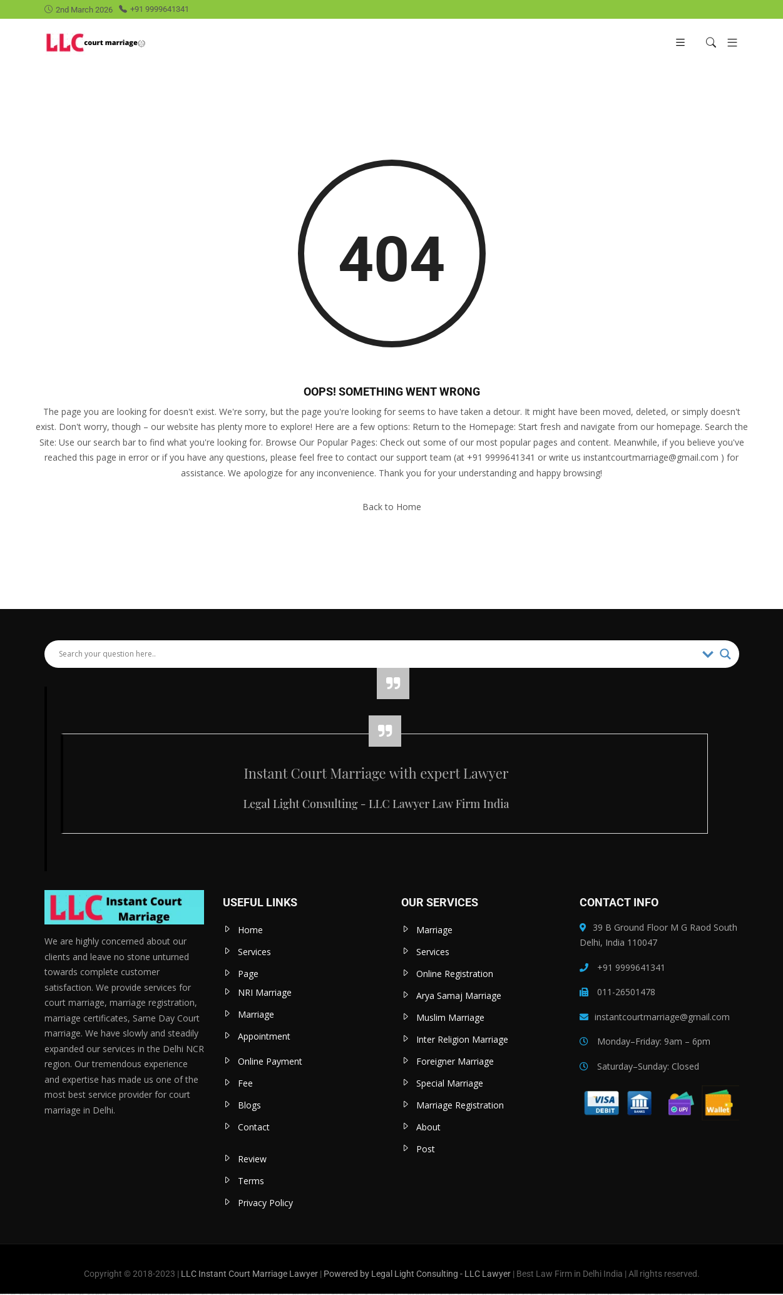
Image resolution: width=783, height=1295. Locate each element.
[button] (727, 42)
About (428, 1127)
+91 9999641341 (154, 9)
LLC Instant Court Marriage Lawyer (249, 1274)
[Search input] (377, 654)
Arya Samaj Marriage (458, 995)
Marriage (256, 1014)
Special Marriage (449, 1083)
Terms (251, 1181)
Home (250, 930)
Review (252, 1159)
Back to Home (391, 507)
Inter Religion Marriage (462, 1039)
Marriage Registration (460, 1105)
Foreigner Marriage (455, 1061)
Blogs (249, 1105)
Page (248, 974)
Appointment (264, 1036)
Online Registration (454, 974)
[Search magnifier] (725, 654)
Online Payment (270, 1061)
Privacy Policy (265, 1203)
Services (254, 952)
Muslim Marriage (450, 1017)
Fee (245, 1083)
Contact (254, 1127)
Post (425, 1149)
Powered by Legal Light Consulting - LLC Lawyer (418, 1274)
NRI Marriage (265, 992)
